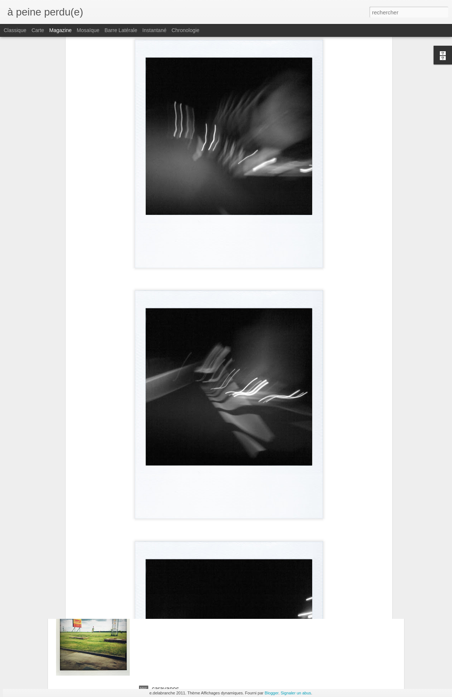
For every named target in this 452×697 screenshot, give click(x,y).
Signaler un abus (296, 693)
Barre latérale (120, 30)
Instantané (154, 30)
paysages (164, 605)
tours (158, 521)
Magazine (60, 30)
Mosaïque (88, 30)
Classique (15, 30)
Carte (37, 30)
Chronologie (185, 30)
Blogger (271, 693)
